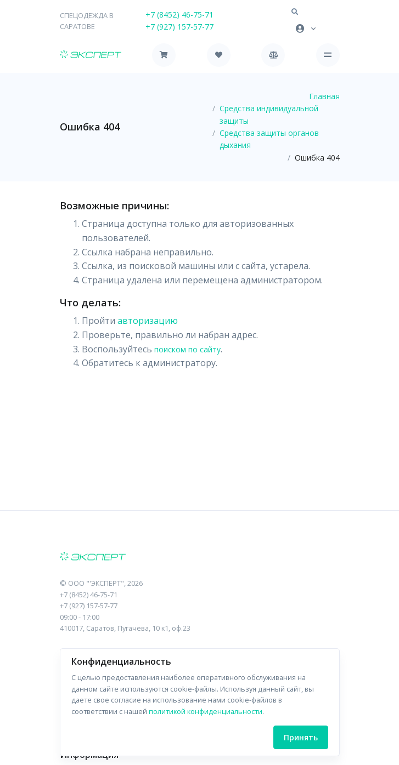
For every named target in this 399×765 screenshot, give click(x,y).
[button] (294, 12)
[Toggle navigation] (328, 55)
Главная (324, 96)
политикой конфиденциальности (205, 711)
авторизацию (147, 321)
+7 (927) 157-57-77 (179, 26)
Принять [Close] (301, 737)
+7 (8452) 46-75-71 (179, 14)
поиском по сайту (187, 349)
